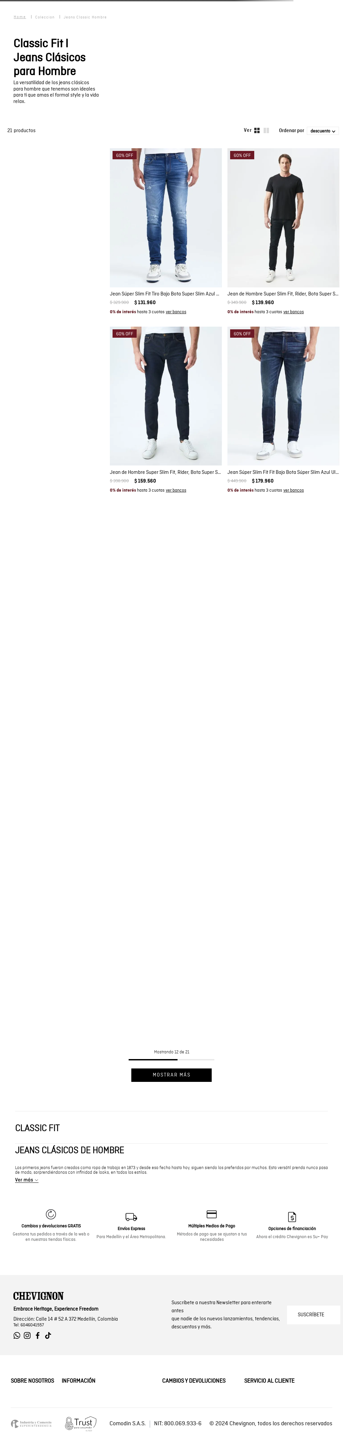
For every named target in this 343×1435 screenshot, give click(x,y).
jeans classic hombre (85, 17)
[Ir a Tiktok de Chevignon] (50, 1335)
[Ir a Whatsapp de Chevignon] (18, 1335)
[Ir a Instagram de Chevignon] (29, 1335)
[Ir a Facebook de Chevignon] (39, 1335)
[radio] (257, 130)
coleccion (45, 17)
